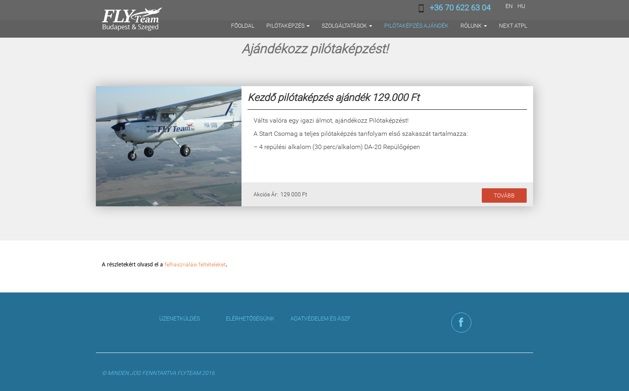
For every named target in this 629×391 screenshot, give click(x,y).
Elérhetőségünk (250, 318)
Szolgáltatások (347, 25)
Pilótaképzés (288, 25)
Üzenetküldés (179, 318)
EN (509, 6)
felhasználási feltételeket (195, 264)
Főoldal (242, 25)
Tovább (504, 195)
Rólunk (474, 25)
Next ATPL (513, 25)
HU (521, 6)
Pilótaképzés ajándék (416, 25)
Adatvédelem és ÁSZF (320, 318)
